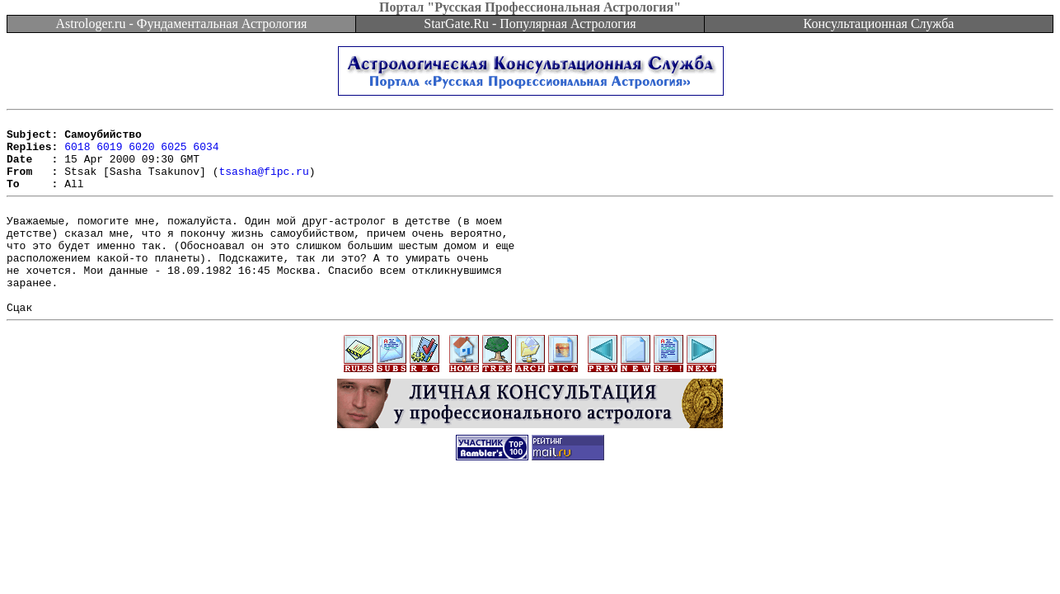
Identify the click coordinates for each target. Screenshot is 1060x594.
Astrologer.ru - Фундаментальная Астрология (181, 23)
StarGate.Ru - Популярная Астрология (530, 23)
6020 (141, 153)
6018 (77, 153)
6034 (205, 153)
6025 (173, 153)
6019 (109, 153)
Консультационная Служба (879, 23)
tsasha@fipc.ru (263, 183)
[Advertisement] (530, 546)
